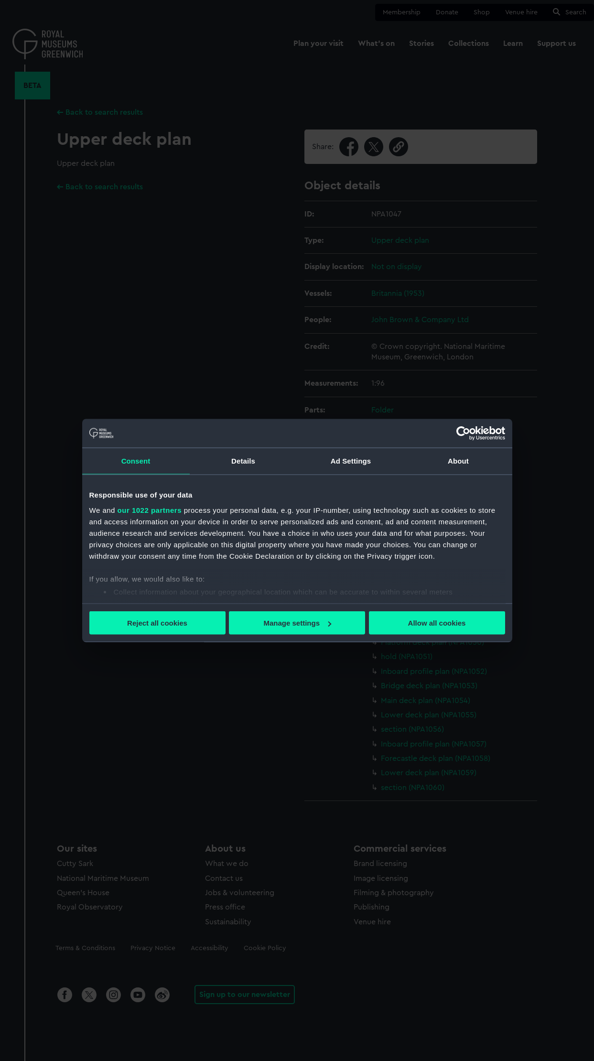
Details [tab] (243, 461)
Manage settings (297, 623)
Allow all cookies (437, 623)
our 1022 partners (150, 510)
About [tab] (458, 461)
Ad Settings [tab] (351, 461)
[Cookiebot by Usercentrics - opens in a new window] (463, 433)
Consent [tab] (136, 461)
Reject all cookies (157, 623)
